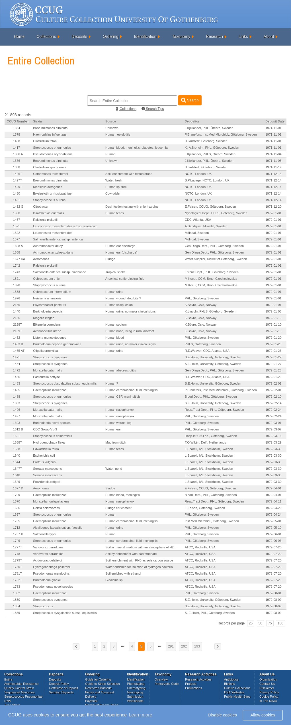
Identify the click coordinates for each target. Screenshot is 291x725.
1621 (16, 436)
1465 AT (18, 350)
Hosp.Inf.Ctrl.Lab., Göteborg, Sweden (211, 436)
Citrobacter (40, 206)
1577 (16, 239)
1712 (16, 527)
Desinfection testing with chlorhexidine (132, 206)
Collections (46, 36)
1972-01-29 (273, 377)
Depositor (192, 121)
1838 (16, 291)
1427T (17, 180)
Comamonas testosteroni (50, 173)
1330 (16, 213)
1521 (16, 226)
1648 (16, 475)
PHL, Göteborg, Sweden (202, 298)
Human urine (114, 291)
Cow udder (112, 193)
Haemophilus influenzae (49, 134)
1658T (17, 442)
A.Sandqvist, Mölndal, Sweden (206, 226)
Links (243, 36)
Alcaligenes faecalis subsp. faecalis (57, 527)
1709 (16, 495)
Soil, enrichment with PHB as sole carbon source (139, 560)
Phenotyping (135, 683)
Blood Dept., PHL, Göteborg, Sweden (211, 396)
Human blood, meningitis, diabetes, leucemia (136, 147)
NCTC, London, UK (198, 173)
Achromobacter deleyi (48, 246)
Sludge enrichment (118, 508)
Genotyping (135, 692)
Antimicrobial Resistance (21, 683)
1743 (16, 272)
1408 (16, 141)
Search (189, 100)
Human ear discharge (120, 246)
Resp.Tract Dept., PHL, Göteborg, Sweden (214, 409)
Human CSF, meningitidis (123, 396)
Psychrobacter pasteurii (49, 305)
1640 (16, 455)
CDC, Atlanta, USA (198, 219)
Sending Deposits (61, 692)
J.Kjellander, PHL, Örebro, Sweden (209, 128)
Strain (37, 121)
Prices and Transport (99, 692)
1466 (16, 377)
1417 (16, 147)
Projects (190, 683)
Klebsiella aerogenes (47, 187)
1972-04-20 (273, 508)
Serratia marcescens (47, 468)
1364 (16, 128)
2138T (17, 324)
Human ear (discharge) (121, 252)
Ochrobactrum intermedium (52, 291)
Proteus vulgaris (44, 462)
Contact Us (267, 683)
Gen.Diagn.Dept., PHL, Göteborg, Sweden (214, 246)
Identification (145, 36)
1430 (16, 193)
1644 (16, 462)
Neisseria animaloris (47, 298)
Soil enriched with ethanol (123, 573)
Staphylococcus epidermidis (52, 436)
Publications (193, 688)
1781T (17, 573)
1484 (16, 363)
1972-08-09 (273, 599)
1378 (16, 134)
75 (270, 623)
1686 (16, 508)
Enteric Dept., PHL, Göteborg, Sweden (212, 272)
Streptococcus (43, 606)
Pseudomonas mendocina (51, 573)
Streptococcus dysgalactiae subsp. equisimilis (65, 383)
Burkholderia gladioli (47, 580)
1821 (16, 278)
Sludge (110, 259)
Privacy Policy (269, 692)
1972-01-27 (273, 357)
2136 (16, 318)
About (269, 36)
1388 (16, 167)
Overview (161, 679)
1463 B (18, 344)
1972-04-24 (273, 514)
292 (184, 646)
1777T (17, 547)
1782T (17, 580)
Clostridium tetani (45, 141)
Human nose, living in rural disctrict (129, 331)
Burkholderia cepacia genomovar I (57, 344)
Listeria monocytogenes (49, 337)
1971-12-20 (273, 206)
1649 (16, 481)
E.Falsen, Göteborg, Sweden (205, 508)
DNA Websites (234, 692)
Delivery (91, 696)
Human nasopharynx (119, 409)
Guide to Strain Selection (102, 683)
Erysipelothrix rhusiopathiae (52, 193)
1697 (16, 514)
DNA (7, 700)
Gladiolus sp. (114, 580)
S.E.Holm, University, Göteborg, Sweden (213, 357)
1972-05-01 (273, 521)
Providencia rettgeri (46, 481)
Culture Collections (237, 688)
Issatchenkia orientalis (48, 213)
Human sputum (116, 187)
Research (214, 36)
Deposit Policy (59, 683)
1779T (17, 560)
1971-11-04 (273, 154)
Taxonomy (181, 36)
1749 (16, 540)
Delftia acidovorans (46, 508)
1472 (16, 370)
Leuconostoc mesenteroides (52, 232)
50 (260, 623)
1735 (16, 521)
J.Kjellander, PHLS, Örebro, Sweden (210, 154)
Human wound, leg (118, 422)
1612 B (18, 429)
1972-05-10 (273, 527)
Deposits (79, 36)
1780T (17, 567)
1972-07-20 (273, 547)
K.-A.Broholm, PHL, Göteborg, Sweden (212, 147)
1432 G (18, 206)
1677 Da (19, 259)
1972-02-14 (273, 403)
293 (197, 646)
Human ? (111, 383)
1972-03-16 (273, 436)
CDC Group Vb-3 (45, 429)
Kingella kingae (43, 318)
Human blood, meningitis (122, 495)
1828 (16, 285)
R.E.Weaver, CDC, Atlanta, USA (207, 350)
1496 (16, 409)
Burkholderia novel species (51, 422)
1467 (16, 219)
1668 (16, 252)
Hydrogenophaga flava (49, 442)
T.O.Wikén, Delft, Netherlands (205, 442)
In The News (268, 700)
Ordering (110, 36)
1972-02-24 (273, 409)
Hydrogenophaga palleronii (51, 567)
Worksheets (135, 700)
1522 (16, 232)
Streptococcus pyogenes (50, 357)
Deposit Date (274, 121)
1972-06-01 (273, 534)
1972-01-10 (273, 318)
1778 (16, 554)
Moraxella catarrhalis (47, 370)
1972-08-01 (273, 593)
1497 (16, 416)
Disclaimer (266, 688)
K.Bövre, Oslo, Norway (200, 305)
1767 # (18, 534)
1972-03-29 (273, 442)
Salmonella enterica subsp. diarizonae (59, 272)
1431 (16, 200)
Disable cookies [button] (222, 715)
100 (280, 623)
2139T (17, 331)
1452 (16, 337)
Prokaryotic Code (167, 683)
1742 (16, 265)
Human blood (114, 337)
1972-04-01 (273, 488)
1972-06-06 (273, 540)
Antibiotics (231, 679)
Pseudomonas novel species (53, 586)
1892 (16, 593)
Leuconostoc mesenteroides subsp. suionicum (65, 226)
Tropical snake (115, 272)
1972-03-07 (273, 429)
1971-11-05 (273, 160)
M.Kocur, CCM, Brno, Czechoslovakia (211, 278)
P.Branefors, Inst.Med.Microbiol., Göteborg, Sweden (221, 134)
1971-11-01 (273, 128)
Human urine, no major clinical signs (130, 311)
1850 (16, 599)
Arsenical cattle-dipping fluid (124, 278)
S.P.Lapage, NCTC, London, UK (207, 180)
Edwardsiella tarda (46, 449)
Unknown (111, 128)
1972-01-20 (273, 337)
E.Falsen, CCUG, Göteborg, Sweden (210, 206)
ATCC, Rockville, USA (200, 547)
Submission (135, 696)
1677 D (18, 488)
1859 (16, 612)
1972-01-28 (273, 370)
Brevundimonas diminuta (50, 128)
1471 (16, 357)
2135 (16, 305)
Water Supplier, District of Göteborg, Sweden (216, 259)
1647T (17, 468)
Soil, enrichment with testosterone (128, 173)
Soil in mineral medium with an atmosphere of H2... (140, 547)
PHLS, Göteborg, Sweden (203, 344)
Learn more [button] (140, 714)
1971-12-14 (273, 173)
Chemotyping (136, 688)
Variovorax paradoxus (48, 547)
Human (110, 154)
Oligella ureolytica (45, 350)
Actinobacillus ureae (47, 331)
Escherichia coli (44, 455)
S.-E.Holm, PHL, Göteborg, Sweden (210, 612)
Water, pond (113, 468)
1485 (16, 390)
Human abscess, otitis (120, 370)
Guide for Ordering (98, 679)
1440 (16, 311)
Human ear (113, 429)
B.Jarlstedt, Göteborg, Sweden (206, 141)
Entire (8, 679)
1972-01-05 (273, 311)
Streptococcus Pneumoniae (23, 696)
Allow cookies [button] (263, 715)
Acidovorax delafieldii (47, 560)
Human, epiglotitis (117, 134)
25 (251, 623)
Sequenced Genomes (19, 692)
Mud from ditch (115, 442)
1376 (16, 160)
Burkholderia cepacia (47, 311)
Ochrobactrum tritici (46, 278)
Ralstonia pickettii (45, 219)
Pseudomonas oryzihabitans (52, 154)
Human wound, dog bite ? (123, 298)
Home (19, 36)
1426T (17, 173)
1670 (16, 501)
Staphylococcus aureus (49, 200)
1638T (17, 449)
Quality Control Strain (19, 688)
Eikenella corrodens (47, 324)
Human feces (114, 213)
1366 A (18, 154)
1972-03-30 (273, 449)
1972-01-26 (273, 350)
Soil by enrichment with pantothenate (131, 554)
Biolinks (229, 683)
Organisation (268, 679)
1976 (16, 298)
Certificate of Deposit (63, 688)
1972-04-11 (273, 501)
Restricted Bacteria (98, 688)
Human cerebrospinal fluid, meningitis (131, 390)
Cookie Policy (268, 696)
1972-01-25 (273, 344)
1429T (17, 187)
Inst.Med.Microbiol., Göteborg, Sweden (212, 521)
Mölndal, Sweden (197, 232)
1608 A (18, 246)
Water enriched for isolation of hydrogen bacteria (139, 567)
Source (110, 121)
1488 (16, 396)
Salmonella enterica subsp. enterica (58, 239)
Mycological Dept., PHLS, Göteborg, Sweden (216, 213)
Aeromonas (41, 259)
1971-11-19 (273, 167)
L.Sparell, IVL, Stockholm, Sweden (209, 449)
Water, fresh (113, 180)
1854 (16, 606)
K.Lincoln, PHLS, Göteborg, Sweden (210, 311)
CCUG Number (18, 121)
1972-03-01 (273, 422)
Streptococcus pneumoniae (52, 147)
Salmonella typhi (44, 534)
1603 (16, 422)
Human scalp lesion (119, 305)
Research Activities (198, 679)
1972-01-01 (273, 213)
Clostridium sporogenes (49, 167)
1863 (16, 403)
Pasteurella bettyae (46, 377)
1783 (16, 586)
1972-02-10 (273, 396)
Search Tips (153, 109)
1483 (16, 383)
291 (171, 646)
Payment (91, 700)
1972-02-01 (273, 383)
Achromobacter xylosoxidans (53, 252)
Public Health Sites (237, 696)
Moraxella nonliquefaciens (51, 501)
